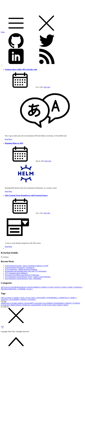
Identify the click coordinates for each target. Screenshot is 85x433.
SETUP (58, 287)
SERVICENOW (16, 305)
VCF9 (23, 298)
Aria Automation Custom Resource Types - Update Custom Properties (27, 277)
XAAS (30, 289)
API (3, 287)
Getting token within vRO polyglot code (21, 69)
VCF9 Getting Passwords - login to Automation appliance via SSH (26, 266)
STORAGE (78, 287)
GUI (7, 287)
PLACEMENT (15, 299)
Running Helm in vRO (14, 143)
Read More (8, 139)
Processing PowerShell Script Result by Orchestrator (22, 275)
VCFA (28, 298)
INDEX (73, 298)
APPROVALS (65, 298)
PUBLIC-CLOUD (48, 287)
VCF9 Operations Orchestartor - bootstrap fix (19, 267)
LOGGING (5, 299)
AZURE (16, 298)
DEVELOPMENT (34, 287)
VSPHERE (22, 289)
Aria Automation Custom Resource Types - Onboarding (23, 278)
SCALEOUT (6, 305)
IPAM (71, 287)
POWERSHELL (53, 298)
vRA (48, 87)
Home (3, 32)
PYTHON (32, 299)
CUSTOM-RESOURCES (19, 287)
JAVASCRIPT (42, 298)
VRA (34, 298)
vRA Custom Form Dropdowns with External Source (26, 195)
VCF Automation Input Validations (16, 273)
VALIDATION (36, 305)
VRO (4, 298)
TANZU (64, 287)
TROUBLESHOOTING (9, 289)
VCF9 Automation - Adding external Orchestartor (21, 269)
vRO (45, 87)
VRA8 (10, 298)
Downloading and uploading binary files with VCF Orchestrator (25, 271)
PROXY (24, 299)
